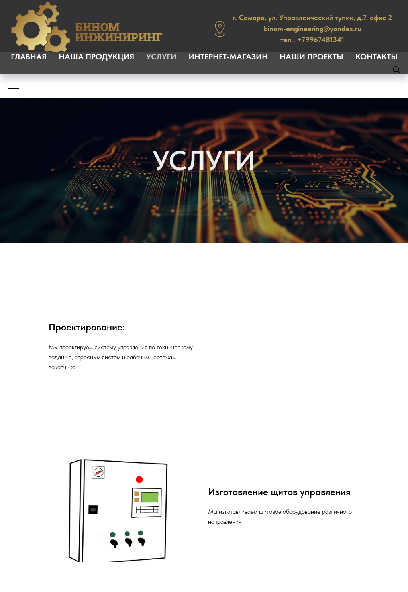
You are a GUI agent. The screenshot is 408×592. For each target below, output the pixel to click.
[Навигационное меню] (13, 86)
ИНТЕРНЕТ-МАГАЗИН (228, 56)
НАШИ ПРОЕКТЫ (311, 56)
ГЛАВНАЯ (29, 56)
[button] (396, 69)
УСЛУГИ (161, 56)
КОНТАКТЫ (376, 56)
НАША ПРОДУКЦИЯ (96, 56)
